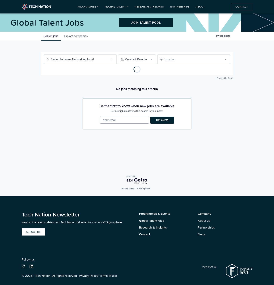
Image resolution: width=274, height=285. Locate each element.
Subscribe (33, 232)
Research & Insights (149, 6)
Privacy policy (127, 188)
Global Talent (115, 6)
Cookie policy (143, 188)
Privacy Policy (88, 276)
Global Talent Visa (151, 221)
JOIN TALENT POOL (146, 22)
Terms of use (108, 276)
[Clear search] (112, 59)
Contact (241, 7)
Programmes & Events (154, 214)
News (202, 234)
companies (76, 36)
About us (204, 221)
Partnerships (179, 6)
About (200, 6)
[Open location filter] (226, 59)
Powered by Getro (225, 78)
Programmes (86, 6)
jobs (51, 36)
